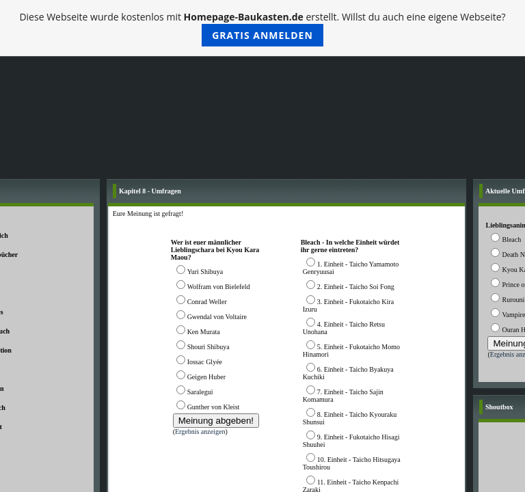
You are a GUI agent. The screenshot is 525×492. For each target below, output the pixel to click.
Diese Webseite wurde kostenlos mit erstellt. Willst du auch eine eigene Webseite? (262, 28)
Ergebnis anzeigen (200, 431)
